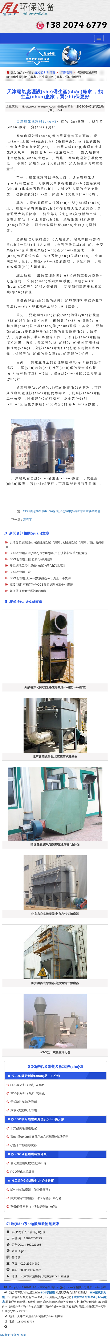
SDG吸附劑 (48, 1292)
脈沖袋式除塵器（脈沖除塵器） (31, 1189)
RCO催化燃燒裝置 (22, 1171)
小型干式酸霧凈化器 (23, 1145)
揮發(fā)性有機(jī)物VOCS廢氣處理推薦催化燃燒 (41, 584)
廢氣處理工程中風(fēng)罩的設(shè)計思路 (37, 565)
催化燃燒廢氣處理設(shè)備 (28, 1163)
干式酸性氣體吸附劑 (23, 1101)
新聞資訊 (66, 72)
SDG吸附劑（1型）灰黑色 (27, 1085)
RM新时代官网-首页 (13, 1335)
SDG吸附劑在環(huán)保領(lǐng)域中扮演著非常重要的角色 (62, 511)
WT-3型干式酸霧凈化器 (55, 1052)
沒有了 (27, 519)
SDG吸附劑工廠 (20, 572)
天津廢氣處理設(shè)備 (36, 121)
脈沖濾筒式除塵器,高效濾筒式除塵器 (55, 983)
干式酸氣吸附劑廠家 (23, 1128)
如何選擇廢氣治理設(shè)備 (28, 591)
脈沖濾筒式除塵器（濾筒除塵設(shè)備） (37, 1198)
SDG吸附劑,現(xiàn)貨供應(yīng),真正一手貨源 (40, 578)
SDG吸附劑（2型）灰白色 (27, 1093)
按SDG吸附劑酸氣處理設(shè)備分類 (37, 1119)
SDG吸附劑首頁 (44, 72)
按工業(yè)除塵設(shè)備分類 (32, 1180)
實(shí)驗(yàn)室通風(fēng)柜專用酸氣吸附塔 (39, 1136)
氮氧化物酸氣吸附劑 (23, 1110)
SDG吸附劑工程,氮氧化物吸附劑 (31, 559)
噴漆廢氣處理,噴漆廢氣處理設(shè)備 (55, 844)
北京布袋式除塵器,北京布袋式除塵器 (55, 914)
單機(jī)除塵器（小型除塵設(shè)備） (34, 1206)
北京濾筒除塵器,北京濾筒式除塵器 (55, 756)
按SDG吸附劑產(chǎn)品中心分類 (35, 1076)
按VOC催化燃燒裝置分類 (29, 1154)
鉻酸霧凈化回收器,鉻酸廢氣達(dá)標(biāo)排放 (55, 687)
